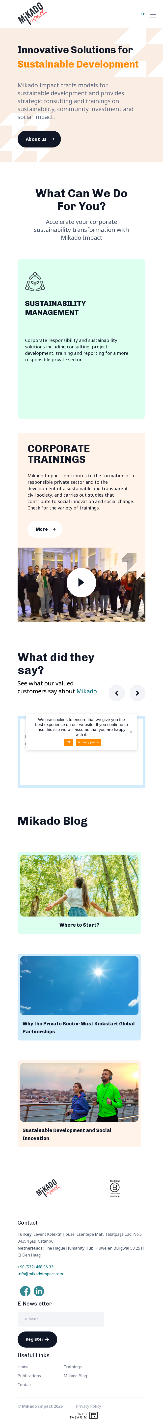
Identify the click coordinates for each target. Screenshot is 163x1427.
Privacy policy (88, 742)
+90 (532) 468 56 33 (35, 1267)
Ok (69, 742)
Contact (25, 1384)
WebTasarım (78, 1415)
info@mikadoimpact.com (40, 1274)
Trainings (73, 1367)
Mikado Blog (75, 1376)
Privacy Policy (88, 1406)
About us (36, 139)
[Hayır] (130, 731)
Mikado (87, 691)
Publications (29, 1376)
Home (23, 1367)
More (42, 529)
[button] (137, 693)
